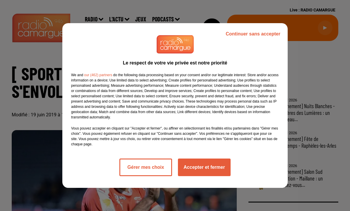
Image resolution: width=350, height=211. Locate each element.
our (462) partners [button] (98, 75)
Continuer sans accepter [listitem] (253, 33)
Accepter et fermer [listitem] (204, 167)
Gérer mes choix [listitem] (145, 167)
